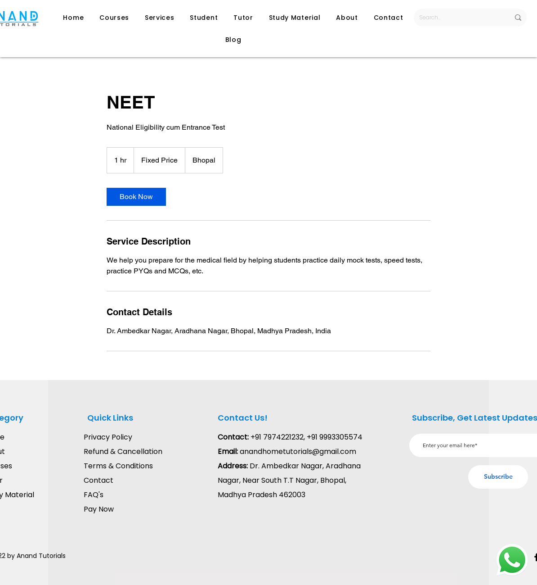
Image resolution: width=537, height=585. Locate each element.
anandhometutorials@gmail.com (298, 451)
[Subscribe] (498, 477)
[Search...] (457, 18)
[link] (136, 197)
